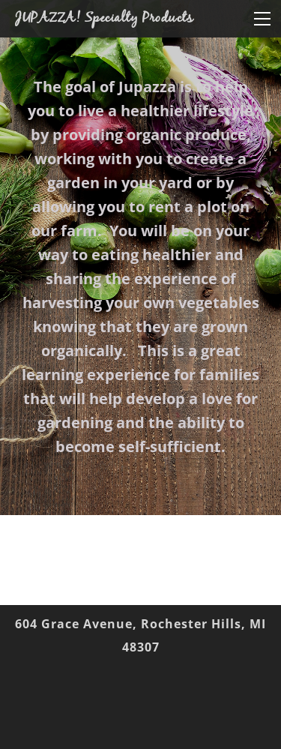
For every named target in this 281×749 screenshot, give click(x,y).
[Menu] (262, 18)
